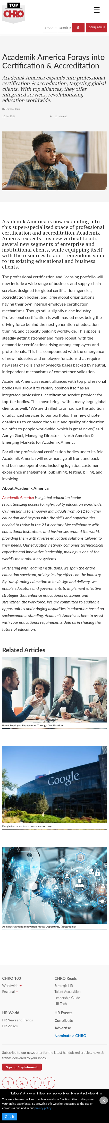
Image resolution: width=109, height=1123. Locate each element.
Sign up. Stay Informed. (22, 1067)
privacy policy (43, 1108)
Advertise (62, 1028)
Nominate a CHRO (70, 1035)
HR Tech (60, 1004)
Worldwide (12, 986)
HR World (10, 1012)
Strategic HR (63, 986)
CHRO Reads (65, 978)
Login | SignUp (96, 27)
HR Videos (10, 1026)
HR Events (63, 1012)
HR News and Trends (17, 1020)
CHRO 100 (11, 978)
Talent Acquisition (67, 992)
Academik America (18, 497)
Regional (10, 992)
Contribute (63, 1020)
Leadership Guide (67, 998)
